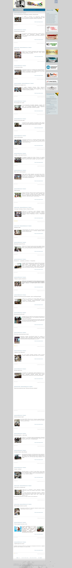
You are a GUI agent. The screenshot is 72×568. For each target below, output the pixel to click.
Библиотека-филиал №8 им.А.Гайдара (50, 22)
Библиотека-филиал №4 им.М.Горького (50, 18)
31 (22, 557)
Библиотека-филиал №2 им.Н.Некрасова (50, 16)
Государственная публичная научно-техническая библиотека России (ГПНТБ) (51, 108)
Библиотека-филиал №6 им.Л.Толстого (50, 20)
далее (41, 557)
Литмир (47, 113)
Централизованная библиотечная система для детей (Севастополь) (51, 100)
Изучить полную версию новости (39, 39)
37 (32, 557)
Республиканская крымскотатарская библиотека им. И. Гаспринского (51, 103)
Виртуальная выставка (17, 386)
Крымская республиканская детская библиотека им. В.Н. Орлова (51, 101)
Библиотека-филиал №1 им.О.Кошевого (50, 15)
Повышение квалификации (17, 83)
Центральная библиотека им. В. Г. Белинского (20, 29)
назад (17, 557)
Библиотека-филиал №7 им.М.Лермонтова (51, 21)
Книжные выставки (16, 47)
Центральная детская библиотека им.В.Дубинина (51, 14)
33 (25, 557)
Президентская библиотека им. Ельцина (50, 109)
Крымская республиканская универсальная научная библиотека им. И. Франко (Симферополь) (51, 98)
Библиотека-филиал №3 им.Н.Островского (51, 17)
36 (30, 557)
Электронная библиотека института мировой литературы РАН (51, 112)
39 (35, 557)
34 (27, 557)
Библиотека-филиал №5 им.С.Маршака (50, 19)
